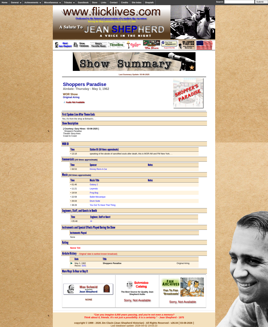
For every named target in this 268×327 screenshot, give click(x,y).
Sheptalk (149, 2)
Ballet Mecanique (97, 197)
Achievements (32, 2)
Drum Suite (95, 201)
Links (103, 2)
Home (4, 2)
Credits (124, 2)
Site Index (137, 2)
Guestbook (83, 2)
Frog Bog (94, 193)
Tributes (69, 2)
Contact (114, 2)
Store (94, 2)
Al (91, 221)
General (16, 2)
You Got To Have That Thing (102, 205)
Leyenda (94, 188)
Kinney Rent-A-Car (98, 169)
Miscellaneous (52, 2)
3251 (83, 266)
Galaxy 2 (94, 184)
